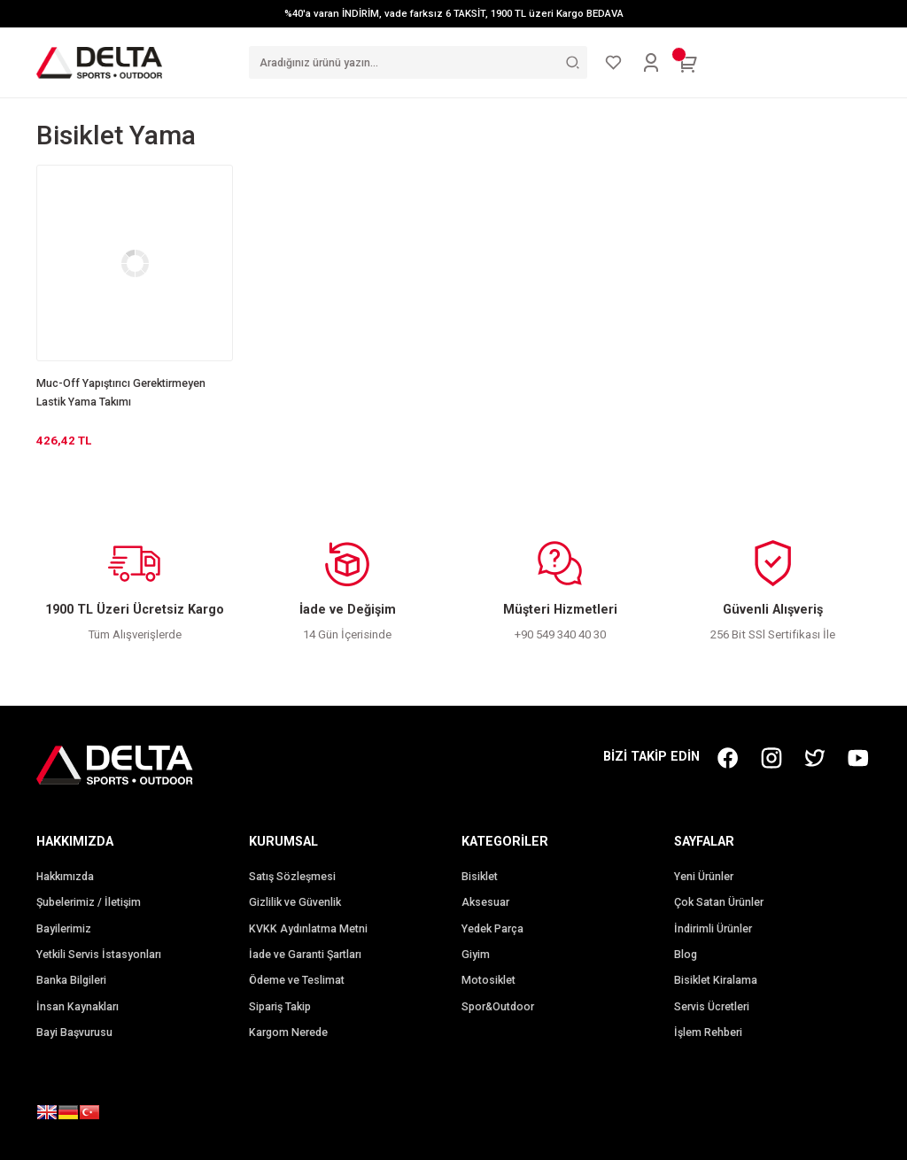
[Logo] (99, 62)
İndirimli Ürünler (713, 929)
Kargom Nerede (288, 1032)
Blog (685, 954)
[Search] (418, 62)
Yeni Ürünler (703, 876)
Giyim (475, 954)
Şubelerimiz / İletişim (88, 902)
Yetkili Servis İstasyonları (98, 954)
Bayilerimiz (63, 929)
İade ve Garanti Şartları (305, 954)
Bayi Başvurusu (74, 1032)
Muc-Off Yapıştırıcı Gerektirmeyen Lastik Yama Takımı (120, 392)
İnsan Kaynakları (77, 1007)
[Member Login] (651, 62)
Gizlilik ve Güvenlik (295, 902)
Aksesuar (485, 902)
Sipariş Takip (280, 1007)
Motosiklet (488, 980)
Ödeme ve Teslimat (297, 980)
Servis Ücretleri (711, 1007)
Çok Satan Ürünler (719, 902)
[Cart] (688, 62)
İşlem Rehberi (708, 1032)
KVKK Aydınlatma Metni (308, 929)
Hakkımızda (65, 876)
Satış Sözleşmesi (292, 876)
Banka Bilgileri (71, 980)
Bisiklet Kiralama (715, 980)
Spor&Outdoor (497, 1007)
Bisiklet (479, 876)
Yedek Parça (492, 929)
